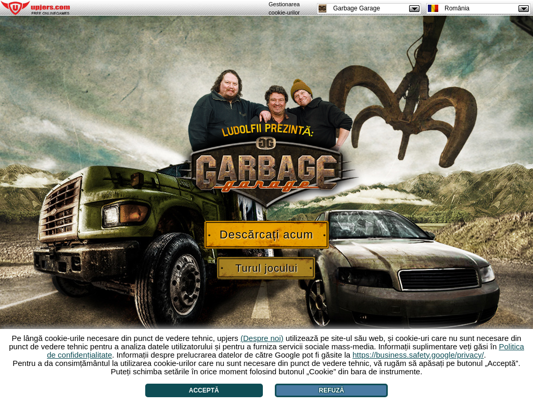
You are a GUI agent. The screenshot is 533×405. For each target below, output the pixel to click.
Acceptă (204, 390)
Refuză (332, 390)
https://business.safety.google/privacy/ (418, 354)
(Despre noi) (262, 338)
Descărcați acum (266, 234)
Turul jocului (266, 268)
